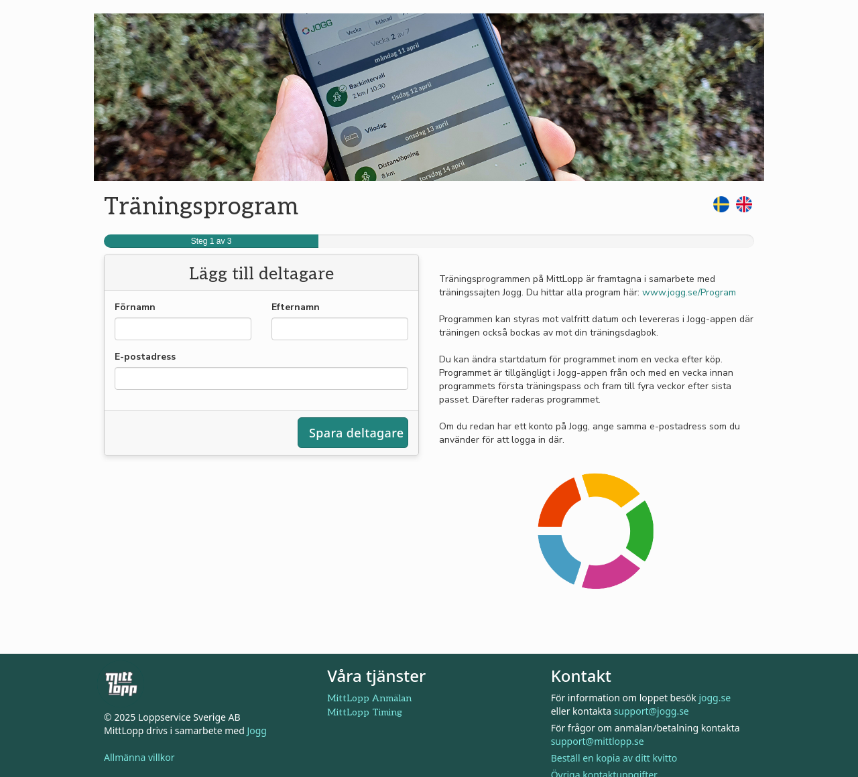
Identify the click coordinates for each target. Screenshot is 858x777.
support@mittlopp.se (597, 741)
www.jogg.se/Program (689, 292)
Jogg (257, 730)
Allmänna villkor (139, 757)
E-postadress (145, 356)
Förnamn (135, 307)
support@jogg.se (651, 711)
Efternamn (295, 307)
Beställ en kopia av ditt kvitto (614, 758)
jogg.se (714, 697)
